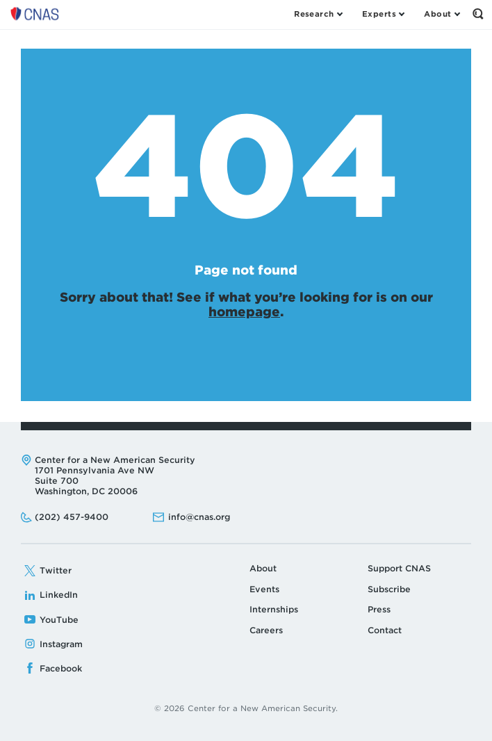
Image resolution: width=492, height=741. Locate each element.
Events (264, 589)
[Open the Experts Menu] (383, 14)
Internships (273, 609)
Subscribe (389, 589)
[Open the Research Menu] (318, 14)
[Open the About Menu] (441, 14)
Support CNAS (399, 568)
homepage (244, 311)
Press (379, 609)
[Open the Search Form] (478, 14)
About (263, 568)
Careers (266, 630)
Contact (385, 630)
